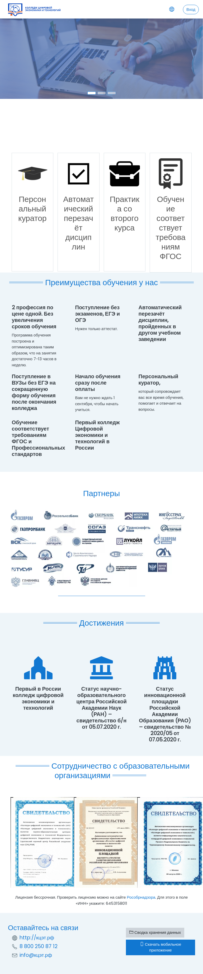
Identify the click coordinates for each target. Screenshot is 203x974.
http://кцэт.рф (37, 937)
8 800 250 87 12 (39, 946)
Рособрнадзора (141, 897)
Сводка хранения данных (155, 932)
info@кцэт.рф (36, 955)
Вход (190, 9)
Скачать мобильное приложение (160, 947)
